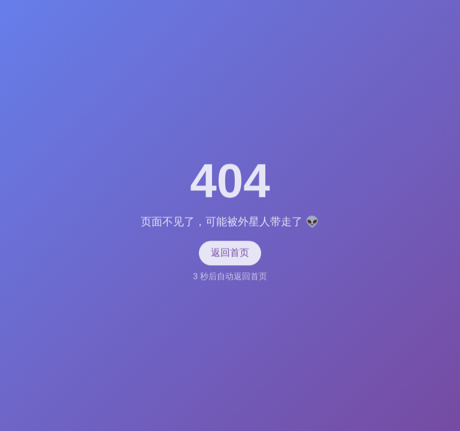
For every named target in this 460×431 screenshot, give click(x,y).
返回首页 (230, 253)
